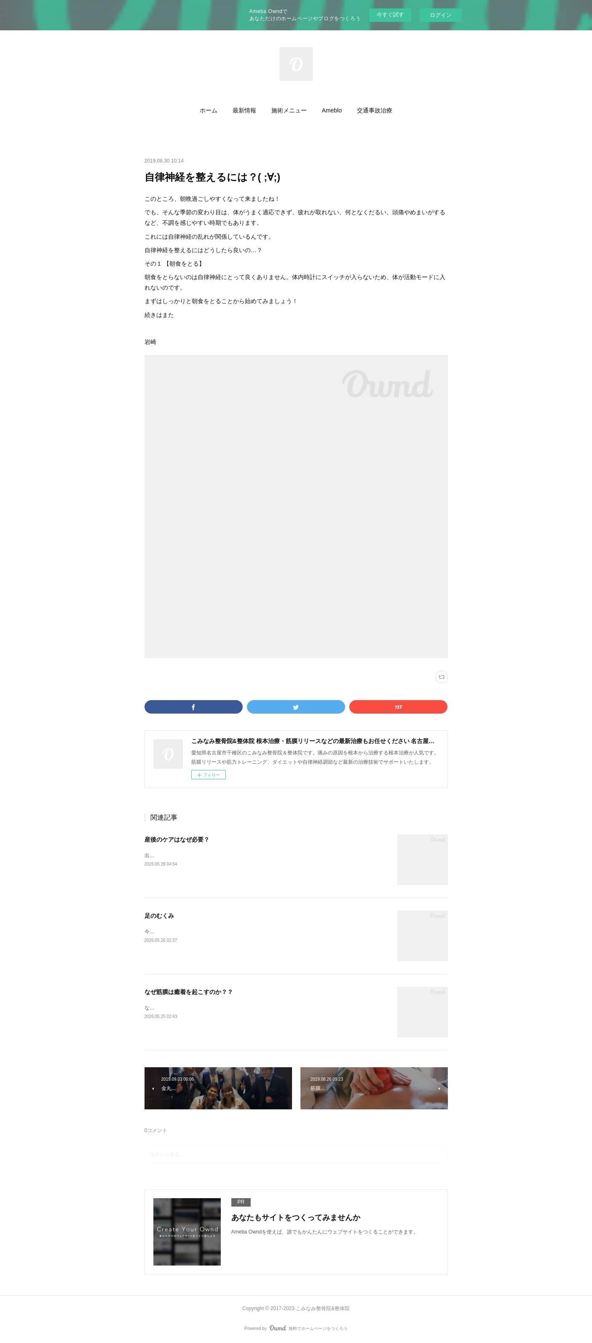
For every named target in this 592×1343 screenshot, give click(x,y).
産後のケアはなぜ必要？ (177, 839)
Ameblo (332, 110)
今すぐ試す (390, 14)
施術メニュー (289, 110)
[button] (208, 110)
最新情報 (244, 110)
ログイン (441, 15)
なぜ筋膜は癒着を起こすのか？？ (189, 992)
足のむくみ (159, 915)
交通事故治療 (374, 110)
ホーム (208, 110)
